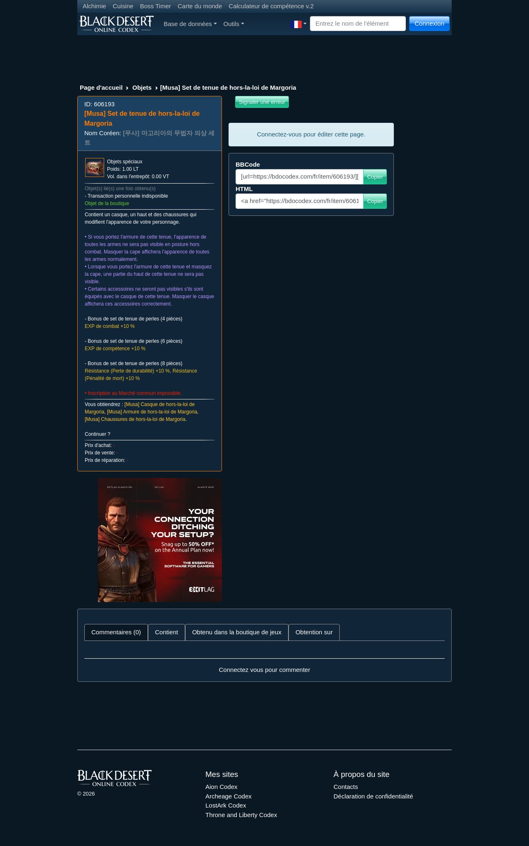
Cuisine (123, 6)
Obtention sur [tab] (314, 632)
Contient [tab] (166, 632)
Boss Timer (155, 6)
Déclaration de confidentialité (373, 796)
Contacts (346, 786)
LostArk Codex (225, 805)
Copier (375, 177)
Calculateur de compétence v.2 (271, 6)
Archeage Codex (228, 796)
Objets (142, 87)
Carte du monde (200, 6)
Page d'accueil (101, 87)
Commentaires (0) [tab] (116, 632)
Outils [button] (234, 23)
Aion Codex (221, 786)
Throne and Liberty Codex (241, 814)
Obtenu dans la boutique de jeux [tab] (236, 632)
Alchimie (94, 6)
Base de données (190, 23)
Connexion (429, 23)
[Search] (358, 23)
